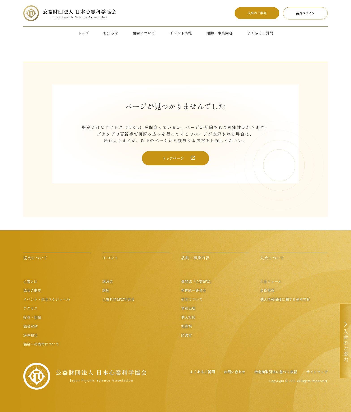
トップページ (173, 158)
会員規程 (267, 290)
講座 (105, 290)
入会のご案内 (257, 13)
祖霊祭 (186, 326)
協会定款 (30, 326)
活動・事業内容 (219, 33)
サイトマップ (317, 371)
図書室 (186, 335)
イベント (110, 257)
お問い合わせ (234, 371)
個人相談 (188, 317)
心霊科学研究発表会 (118, 299)
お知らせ (110, 33)
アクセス (30, 308)
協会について (144, 33)
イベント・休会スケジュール (46, 299)
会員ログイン (305, 13)
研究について (192, 299)
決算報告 (30, 335)
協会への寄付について (41, 344)
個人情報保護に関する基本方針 (285, 299)
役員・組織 (32, 317)
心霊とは (30, 281)
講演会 (107, 281)
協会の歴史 (32, 290)
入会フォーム (271, 281)
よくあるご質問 (260, 33)
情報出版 (188, 308)
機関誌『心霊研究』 (197, 281)
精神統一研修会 (193, 290)
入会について (272, 257)
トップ (83, 33)
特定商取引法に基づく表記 (275, 371)
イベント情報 (180, 33)
